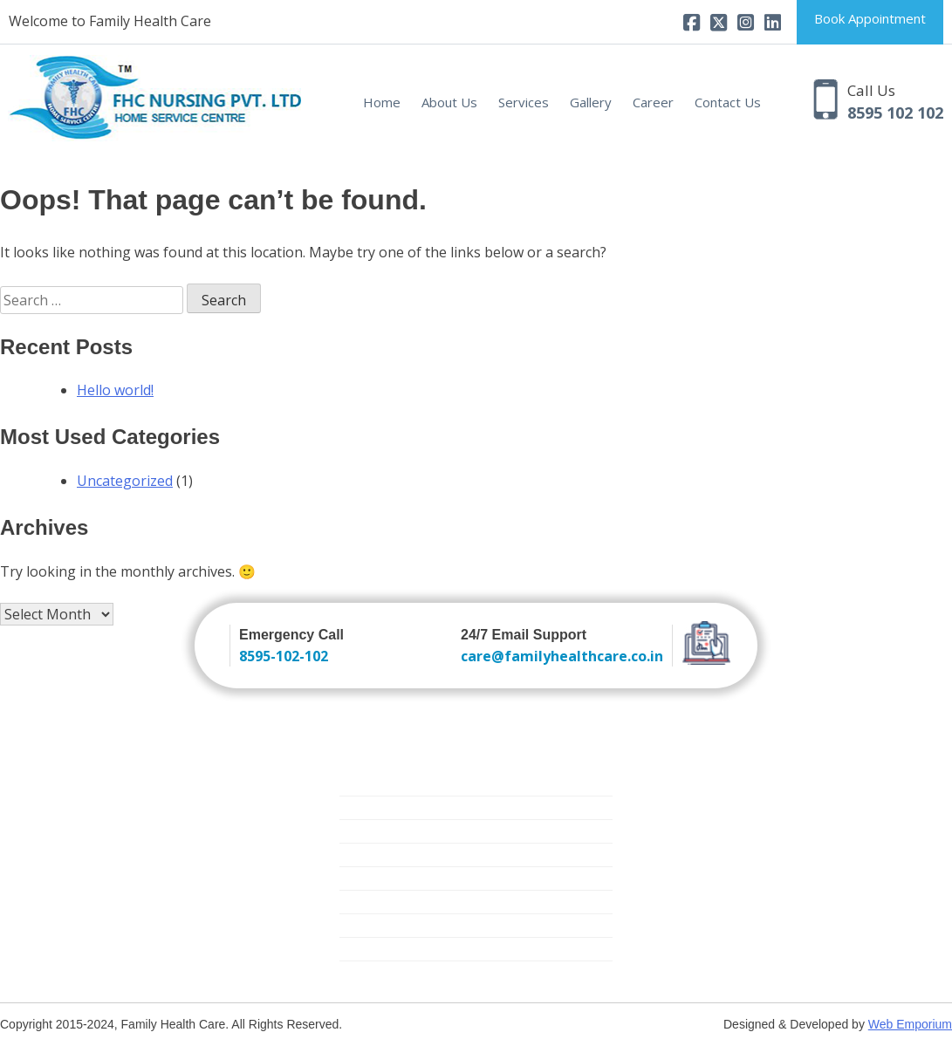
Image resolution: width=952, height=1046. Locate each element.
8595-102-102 (283, 656)
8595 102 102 (895, 112)
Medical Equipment (393, 925)
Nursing (361, 784)
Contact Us (728, 102)
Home (382, 102)
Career (653, 102)
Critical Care (373, 878)
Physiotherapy (379, 948)
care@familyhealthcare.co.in (562, 656)
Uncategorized (125, 480)
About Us (449, 102)
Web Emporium (910, 1024)
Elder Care (368, 854)
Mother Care (375, 901)
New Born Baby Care (399, 831)
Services (523, 102)
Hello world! (115, 390)
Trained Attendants (393, 807)
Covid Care (370, 972)
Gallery (591, 102)
